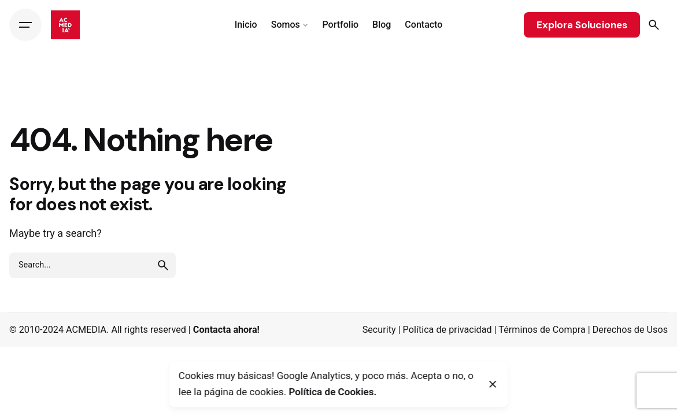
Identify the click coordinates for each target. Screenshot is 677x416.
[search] (163, 265)
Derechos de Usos (630, 329)
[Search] (654, 25)
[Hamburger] (25, 25)
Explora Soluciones (582, 24)
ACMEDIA (86, 329)
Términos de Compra (541, 329)
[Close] (493, 384)
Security (379, 329)
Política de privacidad (447, 329)
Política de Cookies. (332, 392)
